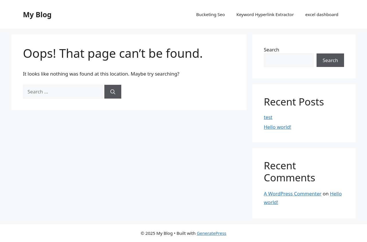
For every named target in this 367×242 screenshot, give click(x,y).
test (268, 117)
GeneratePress (211, 233)
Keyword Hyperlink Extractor (265, 14)
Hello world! (277, 127)
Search (271, 49)
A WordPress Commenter (292, 193)
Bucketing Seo (210, 14)
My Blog (37, 14)
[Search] (112, 92)
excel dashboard (321, 14)
